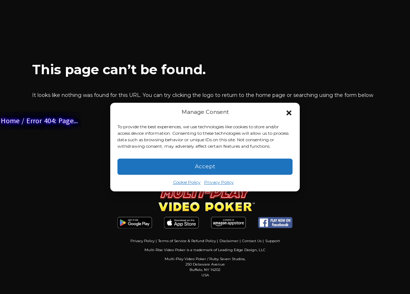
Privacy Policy (219, 182)
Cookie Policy (187, 182)
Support (272, 241)
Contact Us (252, 241)
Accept (205, 166)
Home (10, 120)
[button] (289, 112)
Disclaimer (229, 241)
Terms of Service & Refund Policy (187, 241)
